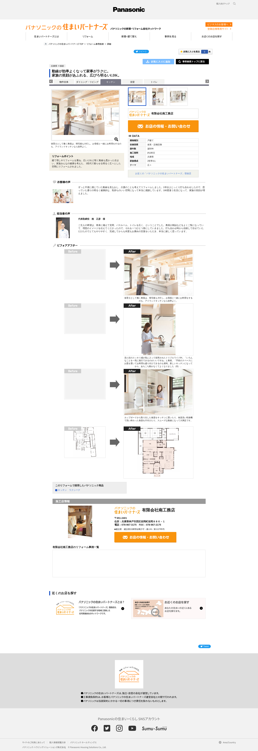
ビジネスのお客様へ (217, 24)
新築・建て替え (129, 36)
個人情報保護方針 (57, 742)
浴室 (132, 82)
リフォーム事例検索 (95, 43)
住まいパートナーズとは (46, 36)
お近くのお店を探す (212, 36)
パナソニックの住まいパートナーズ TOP (66, 43)
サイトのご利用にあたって (33, 742)
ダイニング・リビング (87, 82)
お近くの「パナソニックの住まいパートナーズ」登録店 (163, 173)
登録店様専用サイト (218, 29)
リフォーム (87, 36)
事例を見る (170, 36)
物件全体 (63, 82)
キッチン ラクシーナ (69, 490)
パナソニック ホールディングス (83, 742)
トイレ (154, 82)
